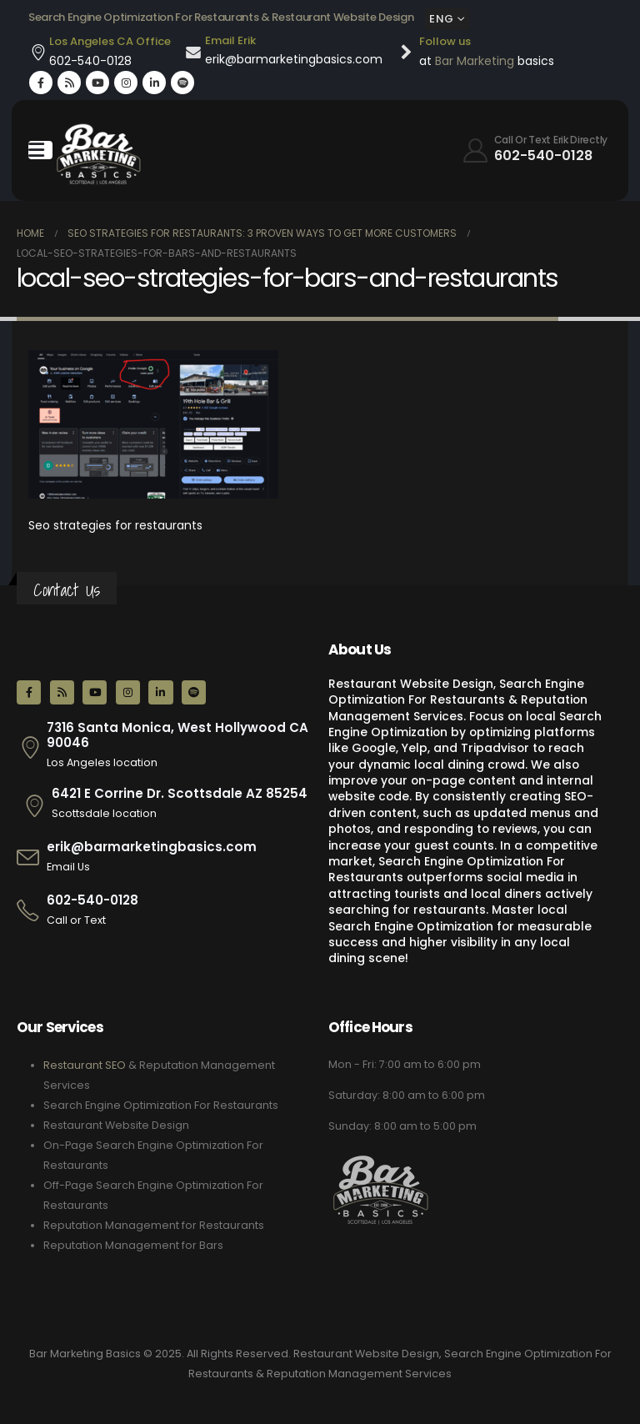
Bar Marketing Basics (85, 1353)
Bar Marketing (474, 61)
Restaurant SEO (84, 1065)
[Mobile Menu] (40, 150)
